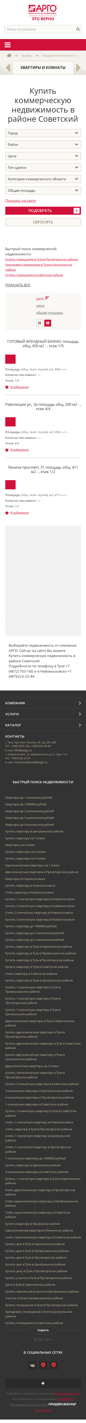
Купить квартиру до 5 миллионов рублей (34, 940)
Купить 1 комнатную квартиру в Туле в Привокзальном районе (33, 989)
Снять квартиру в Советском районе (31, 974)
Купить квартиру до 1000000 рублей (31, 926)
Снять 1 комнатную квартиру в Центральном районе (37, 1138)
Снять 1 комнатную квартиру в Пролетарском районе (38, 1149)
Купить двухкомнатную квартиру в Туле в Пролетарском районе (35, 1034)
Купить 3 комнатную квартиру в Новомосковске (40, 919)
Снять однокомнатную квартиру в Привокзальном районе (41, 1203)
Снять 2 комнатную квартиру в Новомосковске (39, 912)
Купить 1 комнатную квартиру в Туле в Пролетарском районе (33, 1000)
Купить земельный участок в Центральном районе (42, 1291)
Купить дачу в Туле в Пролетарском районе (36, 1271)
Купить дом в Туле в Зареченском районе (35, 1244)
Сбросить (43, 222)
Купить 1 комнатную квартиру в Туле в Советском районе (41, 1113)
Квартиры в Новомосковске (25, 879)
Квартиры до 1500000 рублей (26, 804)
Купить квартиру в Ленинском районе (32, 1224)
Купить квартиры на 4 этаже (25, 858)
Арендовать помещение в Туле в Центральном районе (38, 1314)
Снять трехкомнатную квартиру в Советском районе (43, 1237)
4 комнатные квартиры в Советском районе (36, 1172)
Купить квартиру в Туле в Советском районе (36, 967)
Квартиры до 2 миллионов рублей (29, 811)
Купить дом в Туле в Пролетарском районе (35, 1257)
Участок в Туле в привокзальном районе (34, 1298)
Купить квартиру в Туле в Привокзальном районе (40, 953)
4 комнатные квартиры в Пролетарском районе (39, 1097)
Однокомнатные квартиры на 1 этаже (32, 865)
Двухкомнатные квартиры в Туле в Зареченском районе (40, 1023)
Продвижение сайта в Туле (28, 1405)
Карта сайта (43, 1410)
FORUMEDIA (65, 1399)
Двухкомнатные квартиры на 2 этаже (31, 1066)
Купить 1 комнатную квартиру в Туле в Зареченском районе (42, 1181)
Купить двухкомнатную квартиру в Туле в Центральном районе (35, 1057)
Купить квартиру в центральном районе (34, 831)
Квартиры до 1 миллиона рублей (28, 797)
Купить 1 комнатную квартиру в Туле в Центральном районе (33, 1012)
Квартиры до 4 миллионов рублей (29, 825)
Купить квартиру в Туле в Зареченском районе (38, 946)
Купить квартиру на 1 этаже (25, 838)
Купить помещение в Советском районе (34, 275)
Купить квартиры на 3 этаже (25, 852)
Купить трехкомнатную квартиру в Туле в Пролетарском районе (35, 1075)
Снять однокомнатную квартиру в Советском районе (37, 1214)
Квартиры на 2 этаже (20, 845)
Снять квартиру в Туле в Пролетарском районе (38, 1129)
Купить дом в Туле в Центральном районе (35, 1264)
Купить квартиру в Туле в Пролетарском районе (39, 960)
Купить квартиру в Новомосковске (30, 885)
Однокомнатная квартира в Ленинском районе (39, 1230)
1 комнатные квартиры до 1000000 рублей (35, 1158)
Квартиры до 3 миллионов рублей (29, 818)
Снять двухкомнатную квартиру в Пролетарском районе (40, 1192)
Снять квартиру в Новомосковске (29, 892)
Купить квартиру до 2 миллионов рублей (34, 933)
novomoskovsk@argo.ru (31, 762)
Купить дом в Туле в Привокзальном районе (37, 1251)
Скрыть (43, 1330)
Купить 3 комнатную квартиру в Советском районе (42, 1084)
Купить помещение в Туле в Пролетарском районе (41, 259)
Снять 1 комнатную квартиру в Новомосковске (39, 1122)
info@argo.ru (23, 750)
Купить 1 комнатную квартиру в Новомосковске (40, 899)
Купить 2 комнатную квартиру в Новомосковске (40, 906)
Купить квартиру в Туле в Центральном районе (39, 980)
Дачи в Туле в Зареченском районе (30, 1284)
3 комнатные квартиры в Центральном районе (39, 1091)
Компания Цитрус (67, 1393)
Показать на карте (20, 200)
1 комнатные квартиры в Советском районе (36, 1104)
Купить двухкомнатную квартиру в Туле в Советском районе (43, 1045)
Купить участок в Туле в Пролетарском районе (38, 1278)
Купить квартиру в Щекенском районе (33, 1165)
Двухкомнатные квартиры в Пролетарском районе (41, 872)
